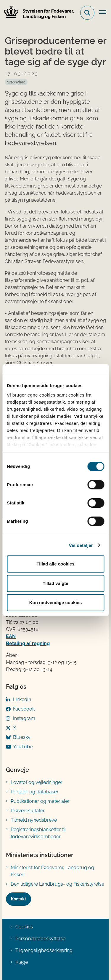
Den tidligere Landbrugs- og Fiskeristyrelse (57, 884)
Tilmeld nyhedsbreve (34, 820)
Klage (21, 962)
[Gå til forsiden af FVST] (37, 13)
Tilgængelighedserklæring (44, 950)
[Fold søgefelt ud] (87, 13)
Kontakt (18, 899)
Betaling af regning (28, 643)
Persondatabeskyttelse (40, 938)
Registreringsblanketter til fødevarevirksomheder (38, 833)
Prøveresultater (28, 810)
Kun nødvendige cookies (55, 602)
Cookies (24, 927)
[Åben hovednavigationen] (105, 12)
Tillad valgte (55, 583)
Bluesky (21, 737)
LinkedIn (22, 699)
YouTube (23, 746)
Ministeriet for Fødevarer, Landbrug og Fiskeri (52, 871)
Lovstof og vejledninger (36, 782)
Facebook (24, 709)
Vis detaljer (81, 545)
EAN (11, 636)
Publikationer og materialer (40, 801)
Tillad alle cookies (55, 563)
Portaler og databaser (35, 792)
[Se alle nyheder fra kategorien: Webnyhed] (16, 82)
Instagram (24, 718)
